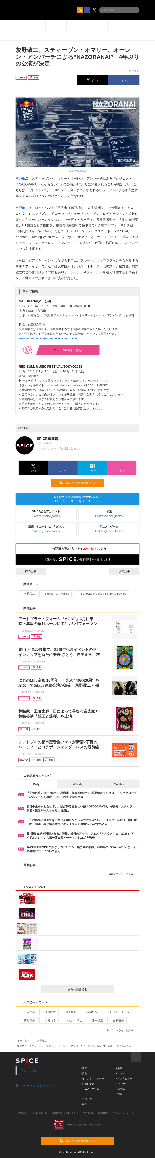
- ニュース (121, 1073)
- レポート (121, 1083)
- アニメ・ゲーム (90, 1088)
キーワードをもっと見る (121, 1030)
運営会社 (23, 1113)
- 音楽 (84, 1068)
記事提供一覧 (40, 1113)
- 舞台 (84, 1073)
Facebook (28, 1071)
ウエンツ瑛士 (72, 1020)
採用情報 (88, 1113)
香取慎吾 (116, 1020)
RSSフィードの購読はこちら (80, 482)
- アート (85, 1093)
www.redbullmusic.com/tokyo (65, 385)
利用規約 (103, 1113)
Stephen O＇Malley (55, 593)
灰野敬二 (22, 178)
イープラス (23, 1040)
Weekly (77, 784)
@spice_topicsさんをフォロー (35, 1085)
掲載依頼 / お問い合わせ (65, 1113)
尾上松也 (69, 1012)
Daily (36, 784)
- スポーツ (86, 1099)
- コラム (120, 1088)
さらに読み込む (89, 989)
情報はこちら (66, 350)
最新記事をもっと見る (122, 873)
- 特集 (119, 1093)
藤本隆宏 (95, 1020)
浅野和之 (48, 1012)
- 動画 (119, 1068)
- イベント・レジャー (92, 1078)
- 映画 (84, 1104)
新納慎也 (90, 1012)
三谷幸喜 (27, 1012)
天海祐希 (48, 1020)
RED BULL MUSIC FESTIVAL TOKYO (101, 593)
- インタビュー (124, 1078)
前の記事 (27, 571)
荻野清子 (27, 1020)
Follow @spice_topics (46, 516)
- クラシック (87, 1083)
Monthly (119, 784)
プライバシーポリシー (124, 1113)
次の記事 (128, 571)
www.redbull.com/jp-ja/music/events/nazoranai (48, 338)
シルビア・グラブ (117, 1012)
